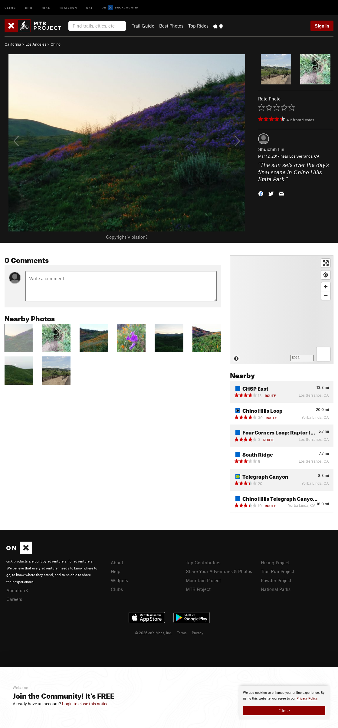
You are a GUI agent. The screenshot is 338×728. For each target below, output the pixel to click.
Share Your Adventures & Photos (219, 571)
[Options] (323, 354)
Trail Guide (143, 25)
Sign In (322, 25)
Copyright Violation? (126, 237)
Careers (14, 599)
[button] (261, 193)
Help (115, 571)
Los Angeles (35, 44)
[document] (284, 702)
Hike (46, 7)
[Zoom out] (325, 295)
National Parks (275, 589)
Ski (89, 7)
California (13, 44)
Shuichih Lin (271, 149)
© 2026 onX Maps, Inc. (153, 633)
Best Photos (171, 25)
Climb (10, 7)
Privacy (197, 633)
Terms (182, 633)
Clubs (117, 589)
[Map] (281, 310)
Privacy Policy (307, 698)
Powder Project (276, 580)
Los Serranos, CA (304, 156)
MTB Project (198, 589)
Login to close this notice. (86, 703)
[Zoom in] (325, 286)
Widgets (119, 580)
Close (284, 710)
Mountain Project (203, 580)
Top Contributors (203, 562)
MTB (29, 7)
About (117, 562)
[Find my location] (325, 275)
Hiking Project (275, 562)
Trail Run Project (277, 571)
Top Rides (198, 25)
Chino (56, 44)
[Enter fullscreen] (325, 263)
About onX (17, 590)
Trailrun (68, 7)
